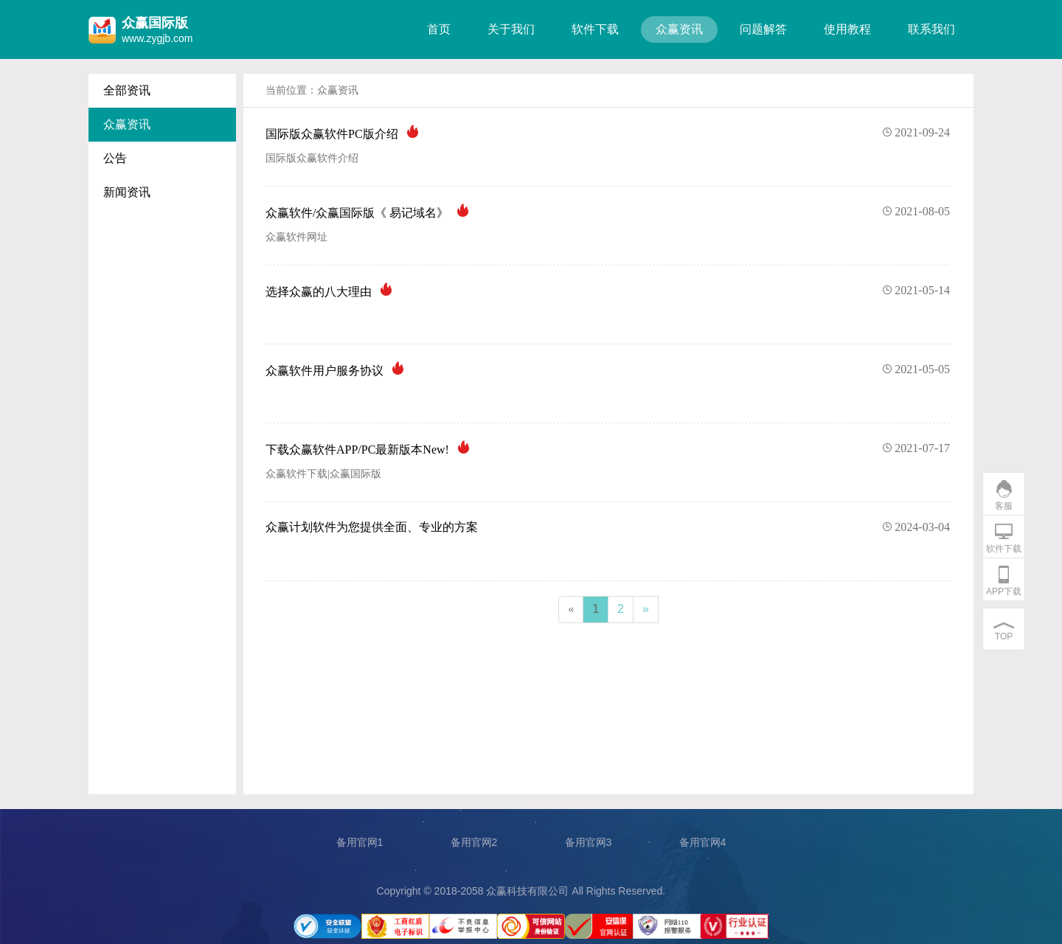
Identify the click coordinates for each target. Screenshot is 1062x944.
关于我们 (511, 29)
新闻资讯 (126, 192)
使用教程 (847, 29)
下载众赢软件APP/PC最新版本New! (608, 448)
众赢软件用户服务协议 (608, 369)
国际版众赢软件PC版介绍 (608, 133)
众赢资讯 (679, 29)
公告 (115, 158)
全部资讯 (126, 90)
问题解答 (763, 29)
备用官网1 (360, 842)
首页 (439, 29)
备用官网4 (702, 842)
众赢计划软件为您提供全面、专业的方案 (608, 527)
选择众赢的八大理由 (608, 290)
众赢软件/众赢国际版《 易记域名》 (608, 212)
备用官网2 (474, 842)
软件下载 (595, 29)
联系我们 (931, 29)
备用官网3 (588, 842)
